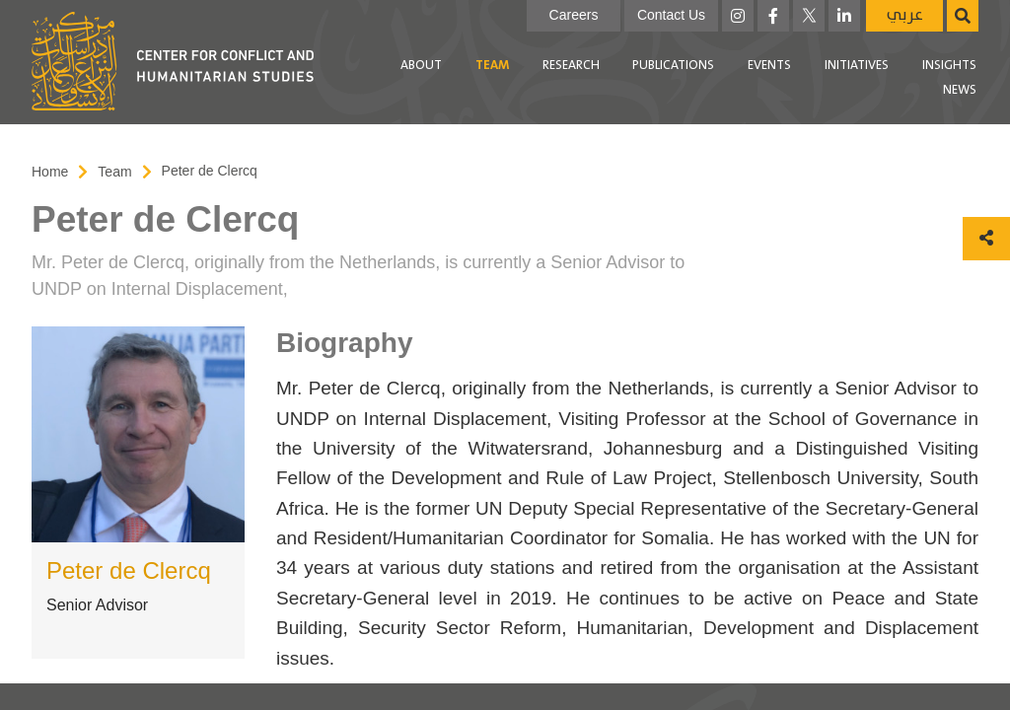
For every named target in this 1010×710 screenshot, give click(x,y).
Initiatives (857, 65)
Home (50, 171)
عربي (905, 15)
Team (492, 65)
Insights (949, 65)
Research (571, 65)
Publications (673, 65)
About (421, 65)
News (959, 90)
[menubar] (654, 78)
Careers (574, 15)
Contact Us (671, 15)
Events (769, 65)
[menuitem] (421, 66)
